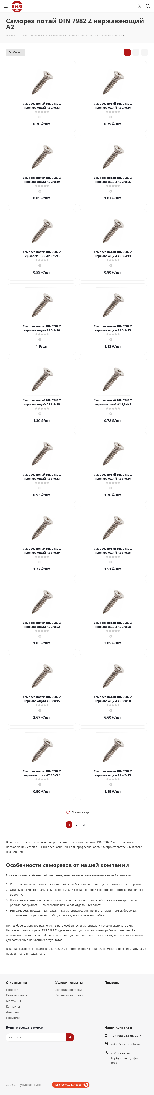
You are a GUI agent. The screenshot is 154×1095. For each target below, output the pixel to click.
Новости (12, 990)
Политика (13, 1018)
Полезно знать (17, 995)
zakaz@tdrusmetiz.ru (125, 1044)
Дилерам (12, 1012)
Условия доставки (68, 990)
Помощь (112, 982)
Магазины (13, 1001)
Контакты (13, 1006)
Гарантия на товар (69, 995)
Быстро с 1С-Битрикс (68, 1084)
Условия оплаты (69, 982)
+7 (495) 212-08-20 (124, 1036)
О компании (16, 982)
